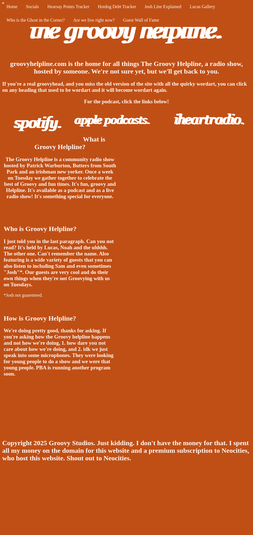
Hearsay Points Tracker (68, 6)
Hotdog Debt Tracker (117, 6)
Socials (32, 6)
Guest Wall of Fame (141, 20)
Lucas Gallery (202, 6)
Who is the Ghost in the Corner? (35, 20)
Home (11, 6)
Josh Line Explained (163, 6)
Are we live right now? (94, 20)
